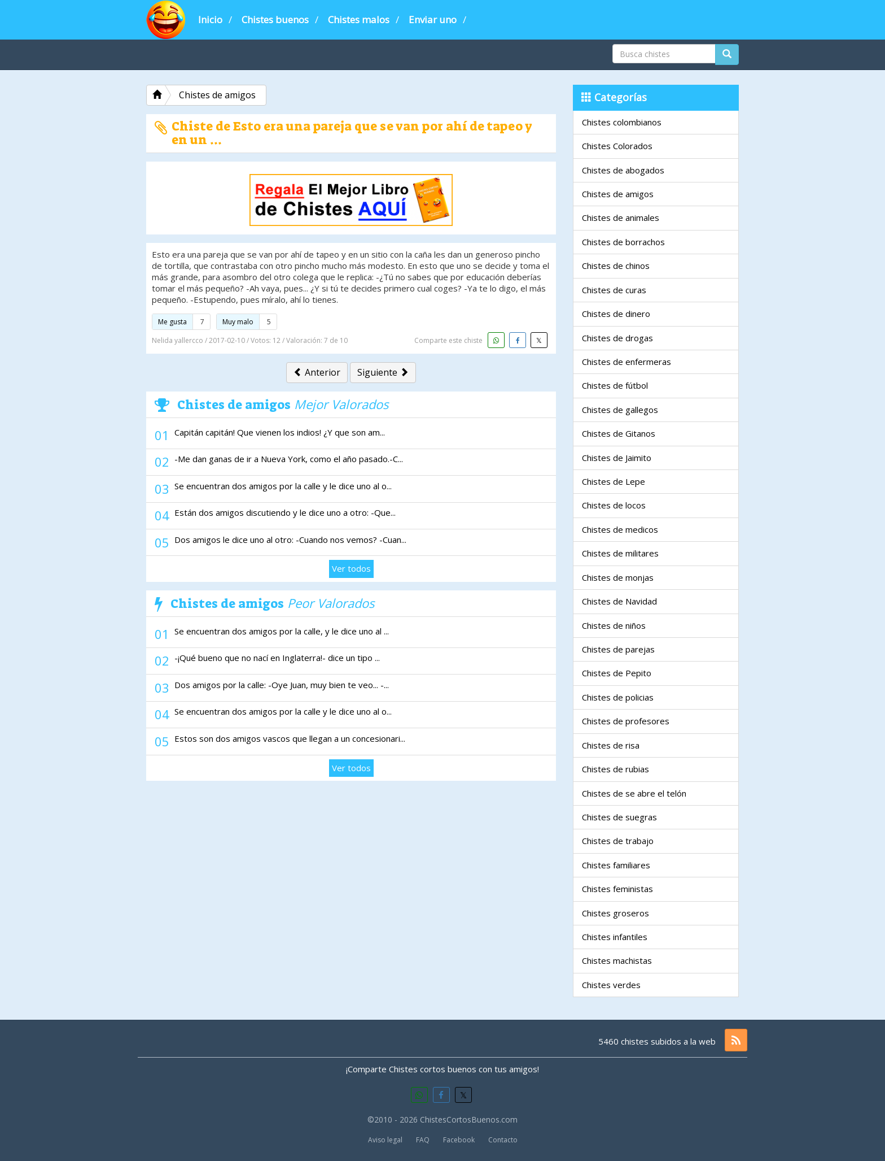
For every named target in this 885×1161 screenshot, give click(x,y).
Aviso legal (385, 1140)
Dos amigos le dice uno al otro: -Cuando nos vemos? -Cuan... (290, 539)
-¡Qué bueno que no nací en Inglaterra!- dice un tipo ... (277, 657)
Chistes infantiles (614, 936)
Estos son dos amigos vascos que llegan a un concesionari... (289, 738)
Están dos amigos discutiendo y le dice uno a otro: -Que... (285, 512)
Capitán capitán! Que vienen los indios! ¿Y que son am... (279, 432)
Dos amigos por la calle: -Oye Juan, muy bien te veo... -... (281, 684)
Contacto (503, 1140)
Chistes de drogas (617, 337)
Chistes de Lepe (613, 481)
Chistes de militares (620, 553)
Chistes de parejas (618, 649)
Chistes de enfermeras (626, 361)
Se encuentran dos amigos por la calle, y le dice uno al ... (281, 631)
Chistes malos (358, 19)
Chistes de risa (610, 745)
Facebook (459, 1140)
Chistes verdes (611, 984)
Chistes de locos (614, 505)
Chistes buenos (275, 19)
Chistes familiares (616, 865)
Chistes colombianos (621, 122)
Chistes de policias (618, 697)
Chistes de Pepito (616, 673)
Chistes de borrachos (623, 241)
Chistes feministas (617, 888)
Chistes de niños (614, 625)
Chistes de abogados (623, 170)
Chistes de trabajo (618, 840)
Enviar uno (433, 19)
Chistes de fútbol (615, 385)
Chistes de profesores (625, 721)
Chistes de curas (614, 289)
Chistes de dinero (616, 313)
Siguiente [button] (383, 372)
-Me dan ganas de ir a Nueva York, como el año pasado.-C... (288, 458)
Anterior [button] (316, 372)
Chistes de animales (620, 217)
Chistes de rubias (615, 769)
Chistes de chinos (616, 265)
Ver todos (351, 568)
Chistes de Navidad (619, 601)
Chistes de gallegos (620, 409)
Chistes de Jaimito (616, 457)
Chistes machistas (617, 960)
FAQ (423, 1140)
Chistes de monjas (618, 577)
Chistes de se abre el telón (634, 793)
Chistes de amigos (618, 193)
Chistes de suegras (619, 817)
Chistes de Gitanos (618, 433)
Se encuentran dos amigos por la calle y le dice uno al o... (283, 486)
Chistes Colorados (617, 145)
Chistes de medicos (620, 529)
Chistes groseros (615, 913)
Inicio (210, 19)
